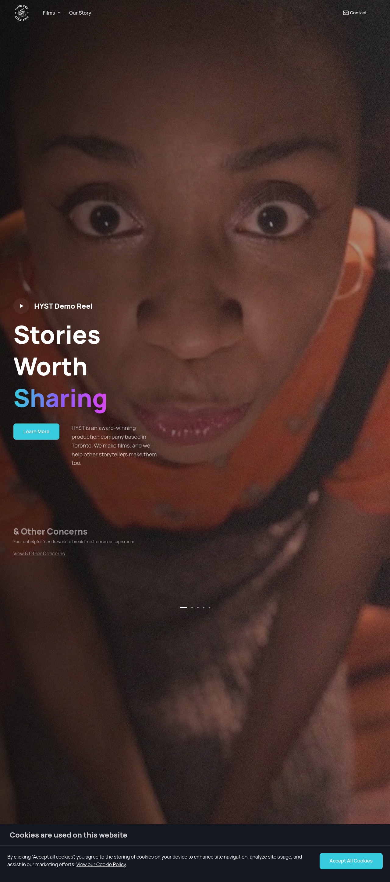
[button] (183, 607)
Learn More (36, 431)
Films (49, 12)
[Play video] (21, 306)
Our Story (80, 12)
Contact (354, 12)
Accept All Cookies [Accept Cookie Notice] (351, 860)
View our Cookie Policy (101, 864)
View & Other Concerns (39, 553)
